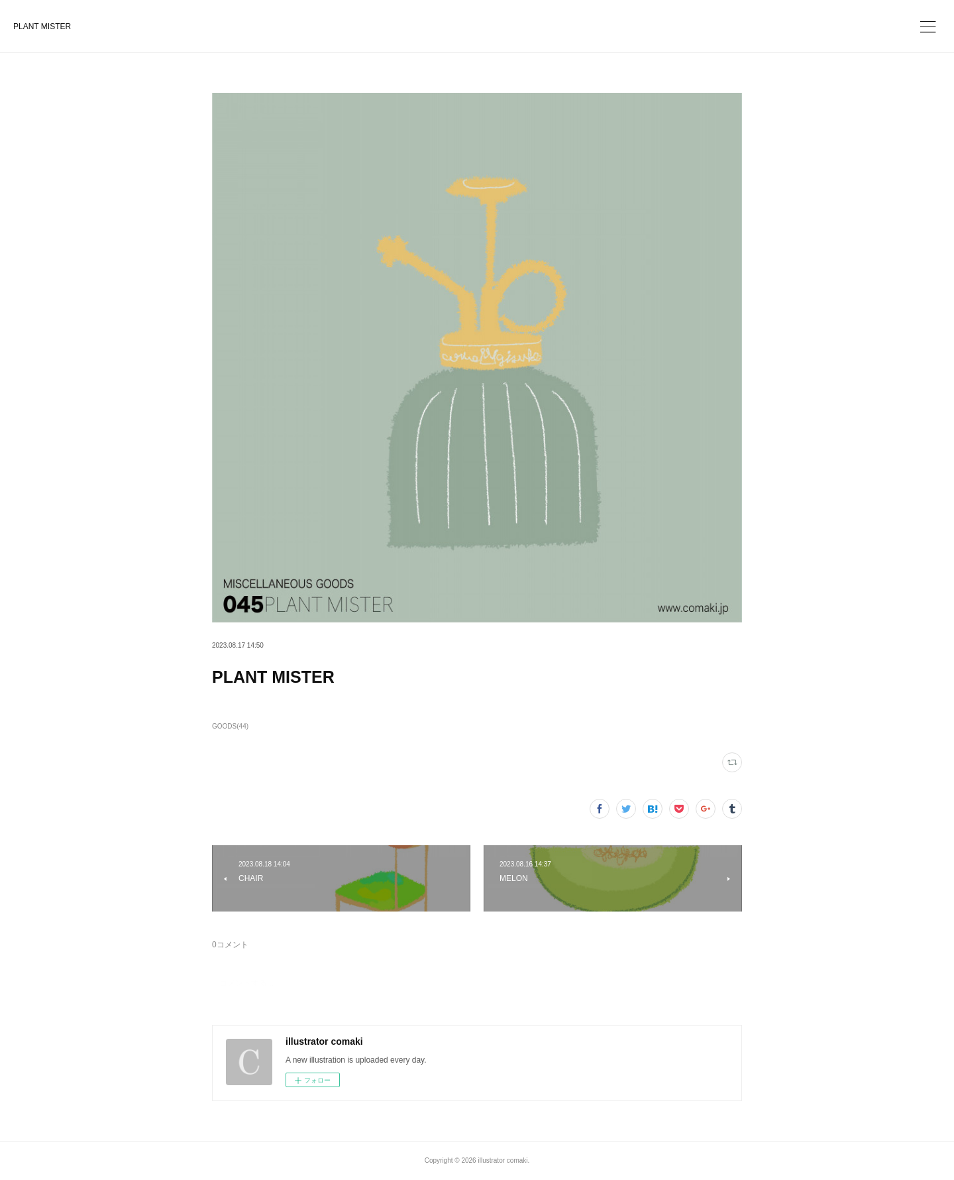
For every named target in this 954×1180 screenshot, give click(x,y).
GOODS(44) (230, 726)
